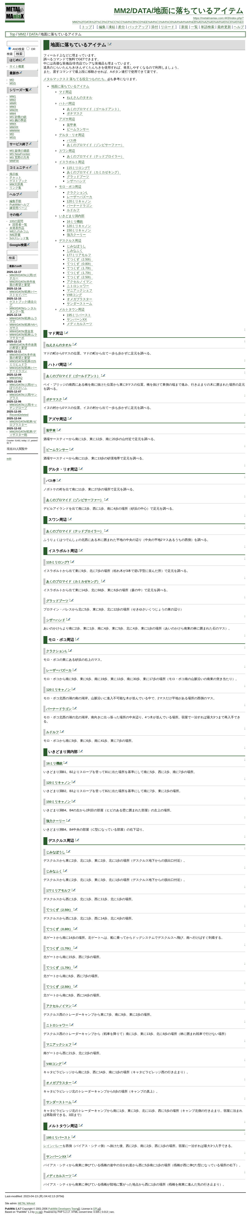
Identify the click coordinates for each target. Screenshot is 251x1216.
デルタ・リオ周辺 (71, 135)
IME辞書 (15, 234)
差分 (121, 27)
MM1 (13, 96)
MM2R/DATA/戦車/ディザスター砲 (23, 433)
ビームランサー (78, 129)
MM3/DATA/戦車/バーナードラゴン (23, 369)
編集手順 (15, 201)
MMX (13, 123)
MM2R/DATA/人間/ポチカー (23, 276)
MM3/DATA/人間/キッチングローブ (23, 406)
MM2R (14, 110)
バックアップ (138, 27)
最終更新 (224, 27)
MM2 (22, 34)
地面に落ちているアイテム (70, 86)
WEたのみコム (19, 231)
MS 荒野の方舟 (19, 157)
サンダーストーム (79, 303)
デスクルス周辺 (70, 240)
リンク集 (15, 187)
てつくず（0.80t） (80, 264)
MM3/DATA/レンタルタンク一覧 (23, 310)
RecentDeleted (19, 414)
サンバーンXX (77, 319)
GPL (97, 1208)
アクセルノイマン (79, 281)
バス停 (71, 140)
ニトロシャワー (78, 286)
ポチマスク (75, 113)
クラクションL (77, 192)
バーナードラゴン (79, 205)
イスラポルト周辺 (71, 162)
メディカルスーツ (79, 324)
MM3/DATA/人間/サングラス (23, 396)
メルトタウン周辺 (71, 309)
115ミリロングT (78, 168)
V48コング (74, 295)
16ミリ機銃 (75, 221)
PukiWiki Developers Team (64, 1208)
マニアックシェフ (79, 290)
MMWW (15, 130)
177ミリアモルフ (79, 255)
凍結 (111, 27)
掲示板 (14, 173)
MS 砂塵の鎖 (18, 116)
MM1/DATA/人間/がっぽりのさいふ (23, 386)
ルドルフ (73, 210)
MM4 (13, 113)
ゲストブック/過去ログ (23, 303)
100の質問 (16, 221)
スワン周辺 (67, 151)
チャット (15, 177)
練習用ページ (18, 207)
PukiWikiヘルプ (19, 204)
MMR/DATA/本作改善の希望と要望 (23, 346)
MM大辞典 (16, 184)
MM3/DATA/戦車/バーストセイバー (23, 293)
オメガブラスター (79, 299)
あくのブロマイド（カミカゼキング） (94, 172)
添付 (154, 27)
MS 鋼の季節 (18, 120)
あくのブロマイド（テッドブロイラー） (95, 156)
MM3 (13, 106)
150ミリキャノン (79, 230)
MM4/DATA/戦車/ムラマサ (23, 320)
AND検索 (18, 49)
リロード (167, 27)
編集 (102, 27)
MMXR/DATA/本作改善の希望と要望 (23, 356)
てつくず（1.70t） (80, 268)
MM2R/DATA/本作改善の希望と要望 (22, 283)
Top (12, 34)
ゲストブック (18, 180)
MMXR (14, 127)
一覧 (194, 27)
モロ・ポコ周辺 (70, 186)
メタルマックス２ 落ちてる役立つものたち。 (76, 79)
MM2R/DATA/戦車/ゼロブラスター (23, 423)
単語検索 (207, 27)
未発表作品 (17, 227)
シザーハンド (76, 181)
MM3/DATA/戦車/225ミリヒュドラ (23, 363)
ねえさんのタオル (79, 97)
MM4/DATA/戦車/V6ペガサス (24, 326)
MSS (13, 83)
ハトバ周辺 (67, 103)
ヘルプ (239, 27)
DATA (33, 34)
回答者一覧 (19, 224)
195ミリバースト (79, 315)
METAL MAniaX (26, 1203)
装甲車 (71, 125)
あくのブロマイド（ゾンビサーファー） (95, 145)
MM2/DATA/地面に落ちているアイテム (178, 11)
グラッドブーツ (78, 176)
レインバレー (52, 1146)
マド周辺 (65, 92)
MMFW (14, 160)
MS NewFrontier (20, 153)
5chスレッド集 (19, 238)
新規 (184, 27)
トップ (87, 27)
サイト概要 (17, 66)
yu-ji (38, 1212)
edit (9, 458)
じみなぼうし (76, 246)
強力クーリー (76, 235)
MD (12, 79)
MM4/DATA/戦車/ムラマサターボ (23, 336)
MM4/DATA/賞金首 (21, 331)
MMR (13, 103)
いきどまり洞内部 (71, 216)
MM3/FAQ (16, 377)
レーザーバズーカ (79, 197)
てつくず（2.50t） (80, 259)
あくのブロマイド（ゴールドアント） (94, 109)
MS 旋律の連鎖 (19, 150)
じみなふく (75, 250)
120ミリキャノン (79, 201)
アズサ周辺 (67, 119)
